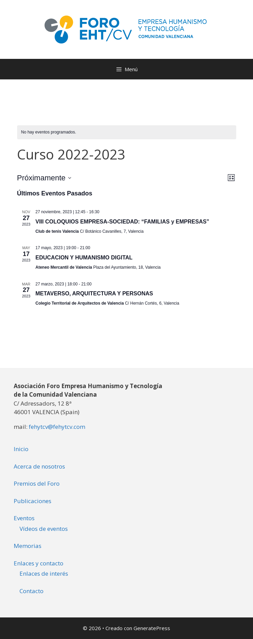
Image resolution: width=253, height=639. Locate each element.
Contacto (31, 591)
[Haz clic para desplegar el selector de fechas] (44, 177)
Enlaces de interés (44, 573)
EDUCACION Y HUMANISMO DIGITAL (84, 257)
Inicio (21, 449)
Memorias (27, 546)
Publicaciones (32, 501)
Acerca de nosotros (39, 466)
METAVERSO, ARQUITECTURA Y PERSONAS (94, 293)
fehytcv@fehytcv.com (57, 427)
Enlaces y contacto (38, 563)
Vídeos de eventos (44, 529)
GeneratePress (152, 628)
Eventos (24, 518)
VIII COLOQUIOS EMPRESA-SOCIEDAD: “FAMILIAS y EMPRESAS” (123, 222)
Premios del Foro (37, 483)
